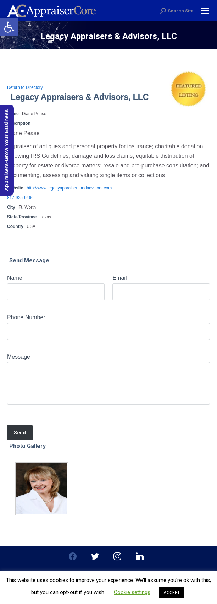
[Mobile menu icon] (205, 10)
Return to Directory (25, 87)
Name (14, 278)
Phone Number (26, 317)
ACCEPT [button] (171, 592)
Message (18, 357)
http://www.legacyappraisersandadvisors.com (69, 188)
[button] (9, 27)
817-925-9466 (20, 197)
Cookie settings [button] (132, 592)
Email (119, 278)
